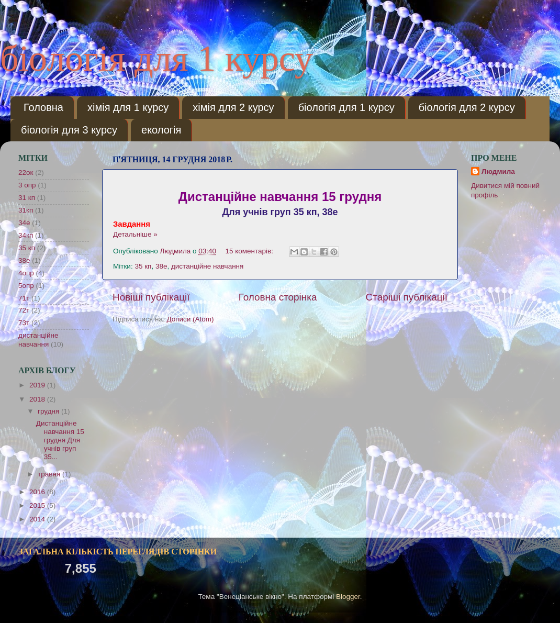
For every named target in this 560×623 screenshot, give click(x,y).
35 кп (143, 266)
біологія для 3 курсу (69, 130)
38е (161, 266)
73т (23, 323)
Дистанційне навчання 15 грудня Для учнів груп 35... (60, 440)
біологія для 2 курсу (467, 107)
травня (50, 474)
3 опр (27, 185)
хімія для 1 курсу (128, 107)
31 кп (26, 198)
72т (23, 310)
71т (23, 298)
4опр (26, 273)
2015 (38, 505)
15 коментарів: (250, 251)
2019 (38, 385)
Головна (43, 107)
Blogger (348, 596)
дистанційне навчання (207, 266)
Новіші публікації (151, 297)
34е (24, 223)
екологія (161, 130)
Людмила (498, 171)
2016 (38, 492)
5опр (26, 286)
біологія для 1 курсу (156, 58)
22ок (25, 172)
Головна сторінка (278, 297)
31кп (25, 210)
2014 (38, 519)
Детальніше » (135, 234)
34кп (25, 235)
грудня (49, 411)
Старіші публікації (406, 297)
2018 (38, 399)
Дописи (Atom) (190, 319)
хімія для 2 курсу (233, 107)
